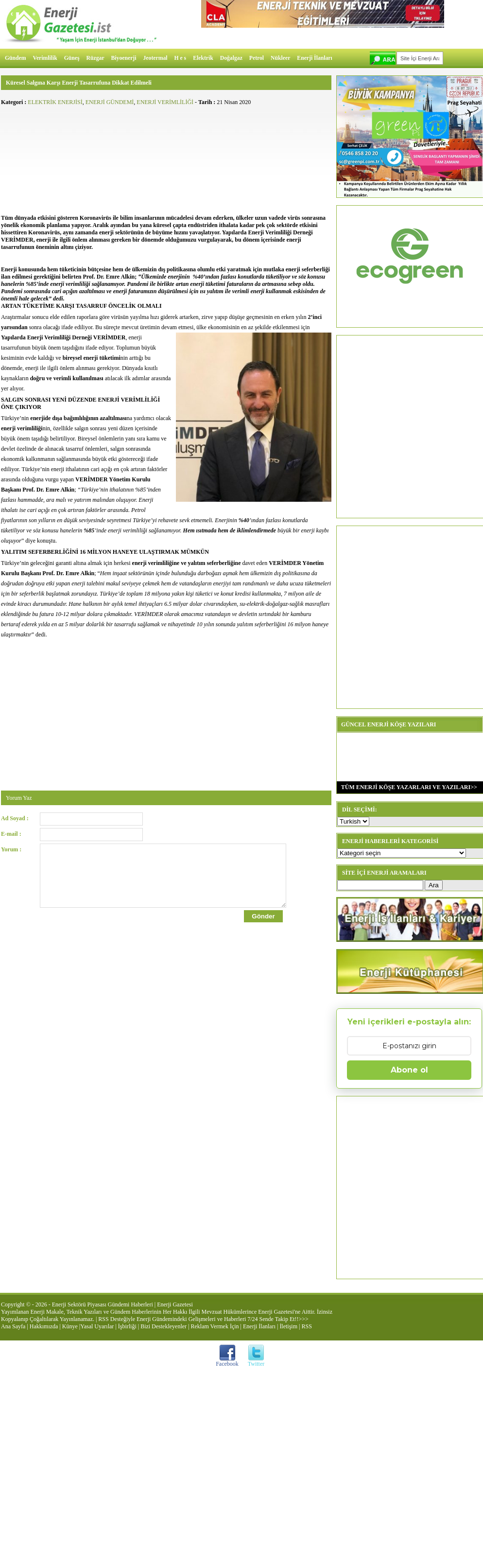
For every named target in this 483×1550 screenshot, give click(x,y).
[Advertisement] (166, 158)
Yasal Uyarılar (97, 1326)
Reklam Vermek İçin (215, 1326)
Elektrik (203, 58)
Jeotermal (155, 58)
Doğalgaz (231, 58)
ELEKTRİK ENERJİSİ (55, 102)
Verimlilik (45, 58)
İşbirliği (127, 1326)
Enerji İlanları (314, 58)
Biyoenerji (124, 58)
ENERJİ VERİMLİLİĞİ (165, 102)
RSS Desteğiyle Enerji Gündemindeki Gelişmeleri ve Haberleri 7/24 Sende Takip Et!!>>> (203, 1319)
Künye (70, 1326)
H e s (180, 58)
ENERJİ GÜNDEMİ (110, 102)
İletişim (288, 1326)
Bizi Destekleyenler (163, 1326)
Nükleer (280, 58)
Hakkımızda (44, 1326)
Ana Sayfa (13, 1326)
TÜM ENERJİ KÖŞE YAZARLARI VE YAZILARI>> (407, 787)
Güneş (72, 58)
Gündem (15, 58)
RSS (306, 1326)
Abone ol (409, 1069)
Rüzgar (95, 58)
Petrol (256, 58)
